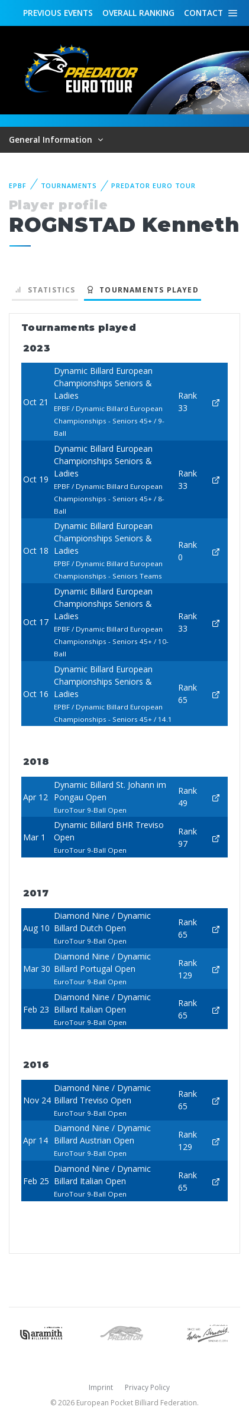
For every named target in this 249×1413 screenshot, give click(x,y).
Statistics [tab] (45, 290)
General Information (52, 139)
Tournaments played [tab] (142, 290)
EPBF (18, 185)
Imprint (101, 1387)
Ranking (138, 13)
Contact (203, 12)
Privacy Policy (147, 1387)
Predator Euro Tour (153, 185)
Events (58, 13)
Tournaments (69, 185)
